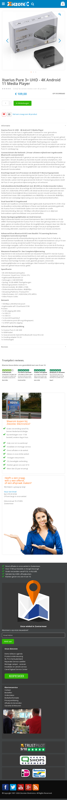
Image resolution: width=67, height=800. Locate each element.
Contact (8, 690)
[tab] (33, 125)
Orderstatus (9, 695)
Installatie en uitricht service (16, 667)
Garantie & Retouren (13, 705)
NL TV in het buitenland (14, 659)
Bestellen (8, 692)
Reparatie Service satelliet (15, 661)
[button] (59, 16)
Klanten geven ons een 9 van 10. (18, 576)
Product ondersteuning (14, 656)
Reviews (4, 347)
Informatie (5, 125)
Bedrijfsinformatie (12, 698)
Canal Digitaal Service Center (16, 669)
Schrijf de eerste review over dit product (30, 88)
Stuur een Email (10, 492)
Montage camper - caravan (15, 664)
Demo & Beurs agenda (13, 654)
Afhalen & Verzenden (13, 703)
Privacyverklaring (11, 700)
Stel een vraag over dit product (25, 114)
